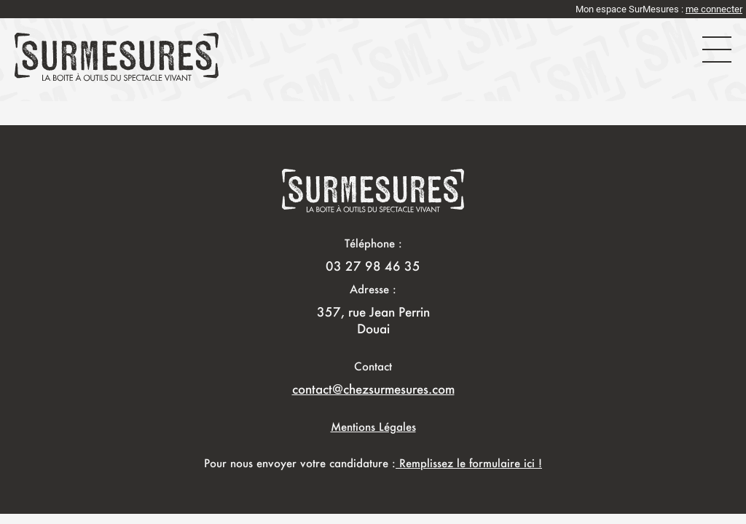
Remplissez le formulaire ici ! (469, 463)
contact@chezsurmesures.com (373, 389)
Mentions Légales (373, 426)
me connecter (714, 9)
